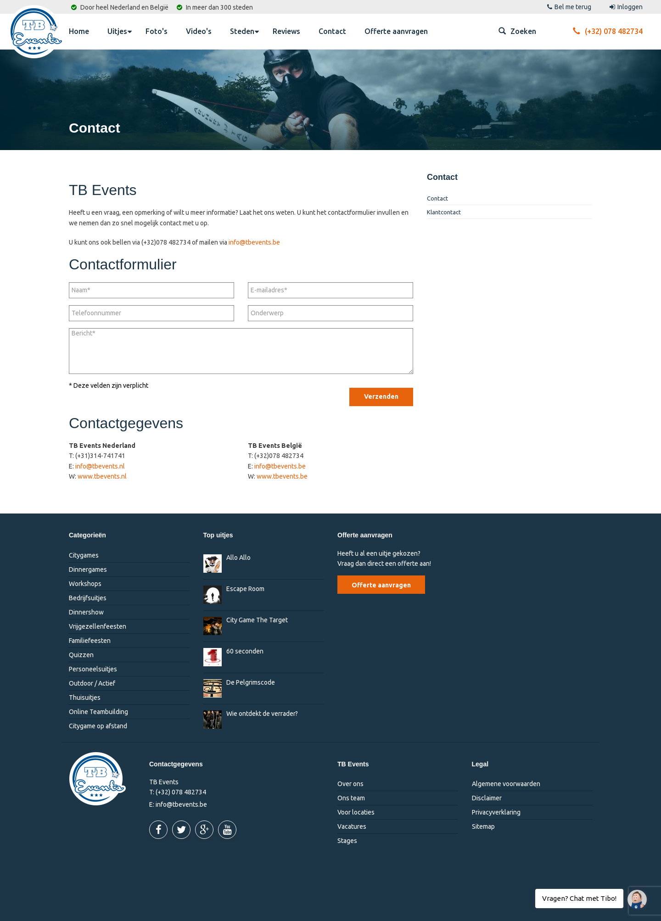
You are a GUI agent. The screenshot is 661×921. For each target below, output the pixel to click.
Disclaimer (487, 798)
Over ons (350, 783)
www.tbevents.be (282, 476)
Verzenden (381, 396)
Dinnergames (88, 569)
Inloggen (626, 7)
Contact (332, 31)
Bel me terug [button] (569, 7)
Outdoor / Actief (92, 683)
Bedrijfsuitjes (87, 598)
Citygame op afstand (98, 726)
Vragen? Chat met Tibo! (634, 895)
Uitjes (119, 30)
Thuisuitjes (85, 697)
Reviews (286, 31)
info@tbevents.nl (100, 466)
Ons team (351, 798)
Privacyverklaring (496, 812)
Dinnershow (86, 612)
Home (79, 31)
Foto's (157, 31)
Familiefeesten (90, 640)
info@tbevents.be (254, 242)
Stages (347, 840)
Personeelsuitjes (93, 669)
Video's (199, 31)
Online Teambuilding (98, 711)
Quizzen (81, 655)
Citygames (84, 555)
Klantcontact (444, 212)
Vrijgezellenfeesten (97, 626)
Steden (244, 30)
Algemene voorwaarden (506, 783)
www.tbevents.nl (102, 476)
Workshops (85, 583)
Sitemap (483, 826)
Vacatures (351, 826)
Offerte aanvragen (396, 31)
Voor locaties (356, 812)
